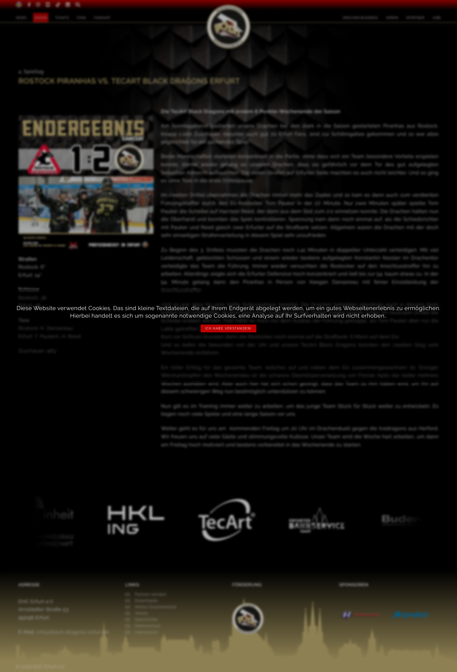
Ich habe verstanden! (228, 328)
